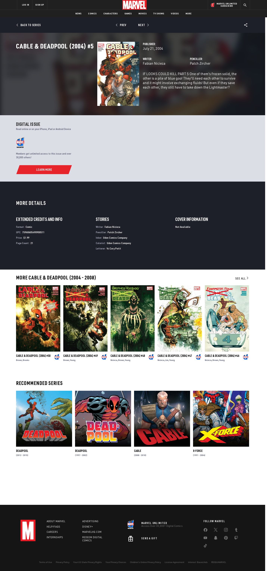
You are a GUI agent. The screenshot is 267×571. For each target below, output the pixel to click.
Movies (143, 13)
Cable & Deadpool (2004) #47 (175, 392)
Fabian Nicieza (97, 80)
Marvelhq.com (92, 532)
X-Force (198, 487)
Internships (55, 537)
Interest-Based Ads (198, 562)
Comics (92, 13)
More (189, 13)
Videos (175, 13)
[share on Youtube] (205, 538)
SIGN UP (39, 4)
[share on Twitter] (216, 530)
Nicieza (114, 396)
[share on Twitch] (236, 538)
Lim (166, 396)
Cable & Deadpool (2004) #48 (128, 392)
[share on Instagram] (226, 530)
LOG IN (25, 4)
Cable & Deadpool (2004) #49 (80, 392)
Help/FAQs (53, 526)
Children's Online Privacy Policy (145, 562)
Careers (52, 532)
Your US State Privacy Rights (87, 562)
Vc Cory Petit (114, 284)
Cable (137, 487)
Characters (110, 13)
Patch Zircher (172, 80)
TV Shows (158, 13)
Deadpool (22, 487)
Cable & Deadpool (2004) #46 (222, 392)
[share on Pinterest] (226, 538)
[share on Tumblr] (236, 530)
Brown (19, 396)
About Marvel (56, 521)
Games (128, 13)
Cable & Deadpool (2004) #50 (33, 392)
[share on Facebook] (205, 531)
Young (72, 396)
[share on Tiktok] (205, 546)
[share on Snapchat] (216, 538)
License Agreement (174, 562)
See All (242, 315)
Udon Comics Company (115, 273)
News (78, 13)
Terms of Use (45, 562)
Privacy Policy (62, 562)
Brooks (26, 396)
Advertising (90, 521)
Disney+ (87, 526)
